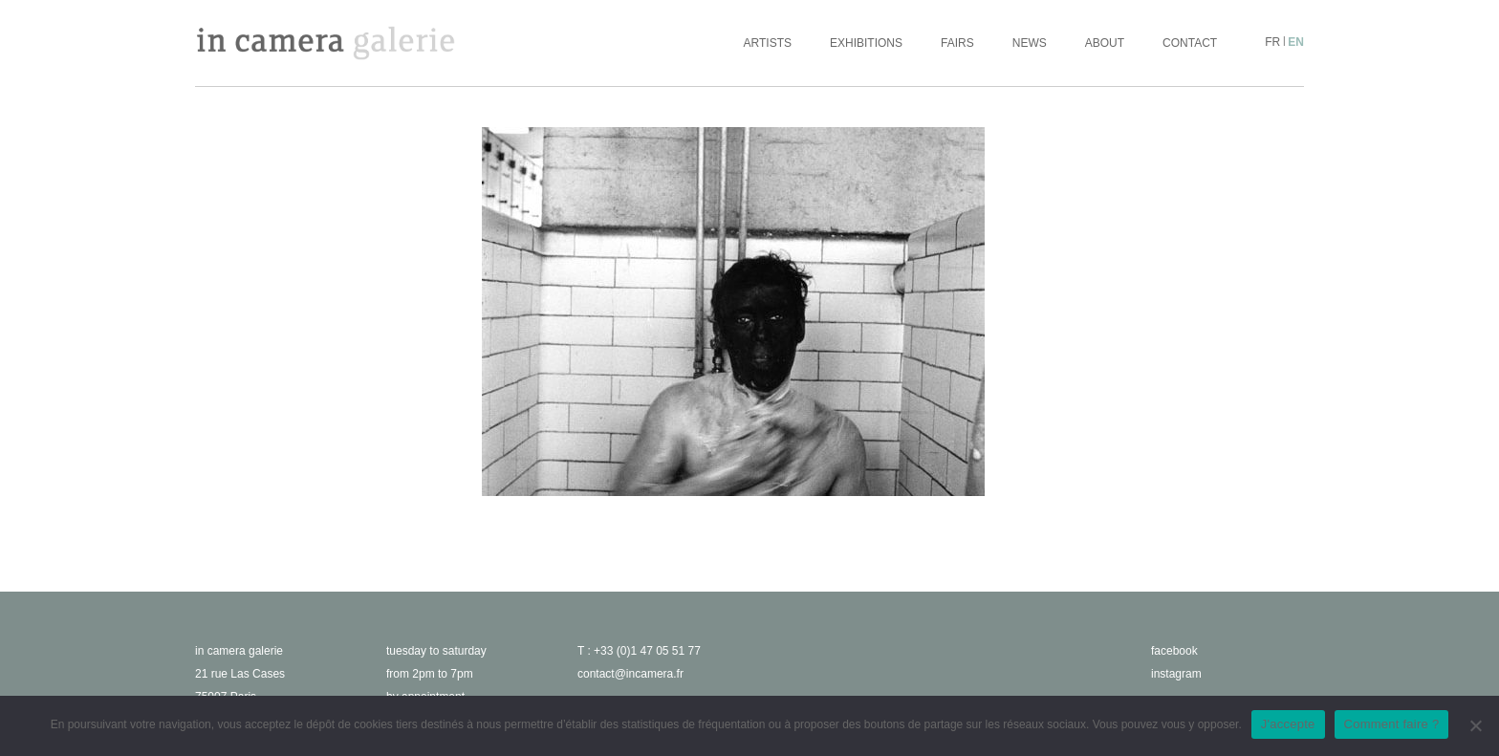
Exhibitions (866, 43)
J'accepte (1288, 724)
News (1029, 43)
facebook (1174, 651)
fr (1272, 42)
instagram (1176, 673)
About (1104, 43)
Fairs (957, 43)
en (1296, 42)
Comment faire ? (1392, 724)
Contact (1189, 43)
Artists (768, 43)
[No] (1475, 725)
